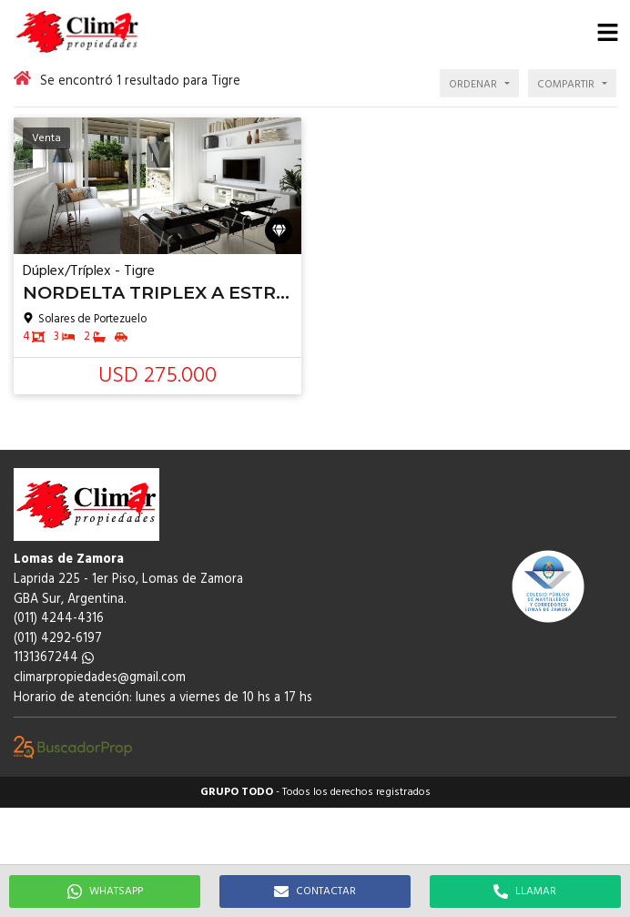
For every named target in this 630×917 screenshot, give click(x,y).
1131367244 (54, 657)
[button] (607, 32)
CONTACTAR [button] (315, 891)
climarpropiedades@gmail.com (100, 677)
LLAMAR (524, 891)
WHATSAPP (105, 891)
